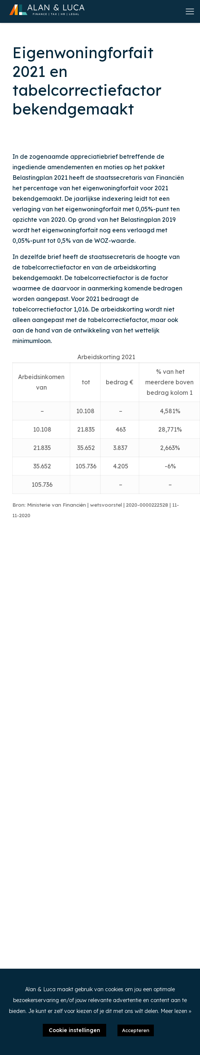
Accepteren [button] (135, 1030)
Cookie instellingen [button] (74, 1030)
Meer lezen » (176, 1011)
